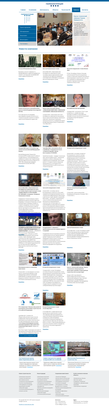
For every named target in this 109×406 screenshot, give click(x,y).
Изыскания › (23, 35)
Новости (76, 10)
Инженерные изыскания (25, 376)
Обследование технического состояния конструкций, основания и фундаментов (45, 384)
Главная (23, 10)
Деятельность (44, 10)
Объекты (55, 10)
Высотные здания (78, 380)
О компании (32, 10)
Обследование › (24, 31)
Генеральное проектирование (26, 381)
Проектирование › (25, 27)
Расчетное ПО (66, 10)
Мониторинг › (24, 39)
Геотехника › (24, 44)
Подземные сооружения (79, 381)
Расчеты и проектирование (25, 383)
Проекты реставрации (61, 376)
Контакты (85, 10)
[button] (40, 29)
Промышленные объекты (80, 378)
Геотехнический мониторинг (44, 394)
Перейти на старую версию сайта (26, 404)
